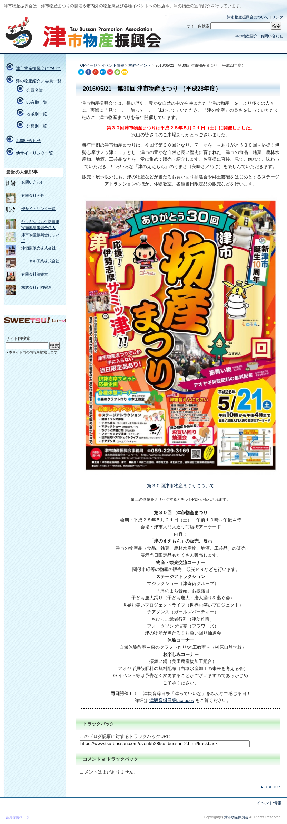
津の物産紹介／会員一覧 (38, 80)
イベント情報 (112, 65)
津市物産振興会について (248, 17)
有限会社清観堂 (34, 274)
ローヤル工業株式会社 (40, 261)
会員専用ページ (18, 817)
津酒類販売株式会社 (38, 248)
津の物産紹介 (246, 36)
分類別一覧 (36, 126)
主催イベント (139, 65)
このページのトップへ (270, 787)
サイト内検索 (198, 26)
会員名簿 (34, 90)
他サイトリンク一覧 (34, 153)
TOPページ (87, 65)
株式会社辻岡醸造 (36, 287)
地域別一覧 (36, 114)
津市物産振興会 (236, 817)
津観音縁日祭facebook (171, 700)
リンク (277, 17)
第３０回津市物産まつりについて (180, 485)
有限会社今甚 (32, 195)
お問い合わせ (271, 36)
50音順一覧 (36, 102)
